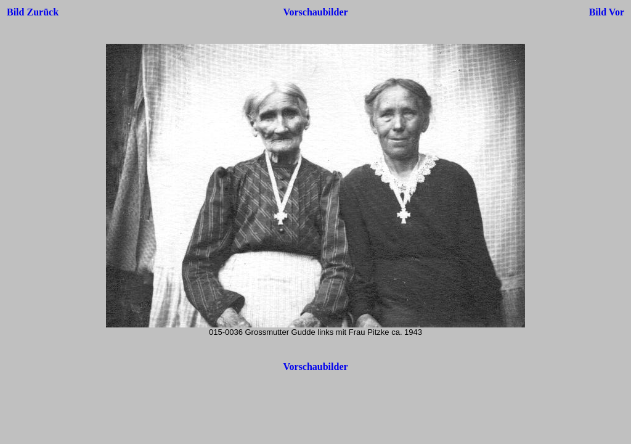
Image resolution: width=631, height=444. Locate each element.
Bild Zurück (33, 12)
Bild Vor (606, 12)
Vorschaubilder (315, 12)
